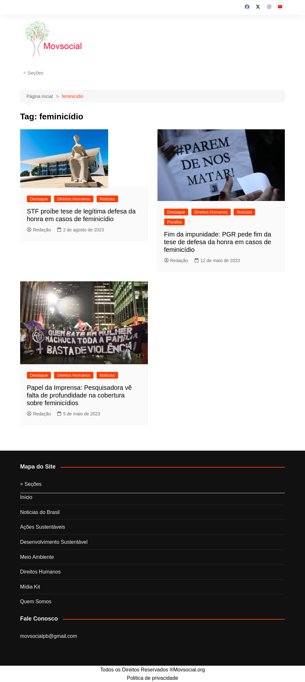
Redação (39, 229)
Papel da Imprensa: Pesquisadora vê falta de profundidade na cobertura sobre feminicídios (79, 395)
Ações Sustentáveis (42, 527)
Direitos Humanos (73, 199)
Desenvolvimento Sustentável (54, 542)
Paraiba (174, 222)
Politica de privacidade (152, 678)
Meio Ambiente (37, 557)
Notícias (107, 199)
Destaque (39, 199)
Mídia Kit (30, 587)
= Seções (33, 73)
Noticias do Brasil (40, 512)
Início (26, 497)
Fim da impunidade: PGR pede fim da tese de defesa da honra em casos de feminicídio (217, 242)
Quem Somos (36, 601)
